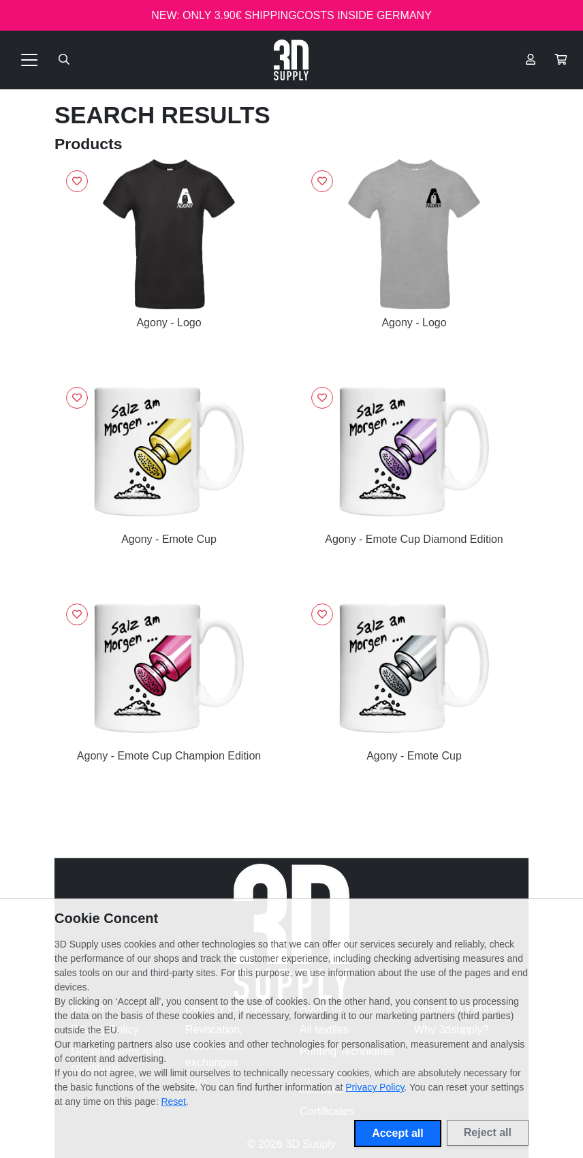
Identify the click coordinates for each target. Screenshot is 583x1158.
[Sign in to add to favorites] (77, 181)
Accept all (398, 1133)
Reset (173, 1101)
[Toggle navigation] (29, 60)
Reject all (487, 1132)
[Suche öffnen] (64, 60)
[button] (560, 60)
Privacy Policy (374, 1087)
